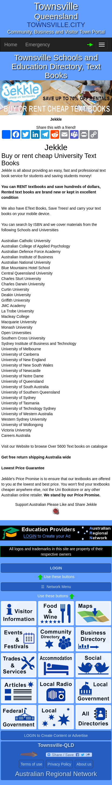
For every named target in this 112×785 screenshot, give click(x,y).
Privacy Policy (59, 764)
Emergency (37, 44)
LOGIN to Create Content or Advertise (56, 735)
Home (10, 44)
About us (83, 764)
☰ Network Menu (56, 587)
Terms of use (31, 764)
